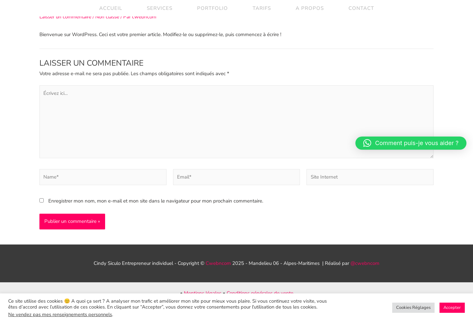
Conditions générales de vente (260, 293)
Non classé (107, 16)
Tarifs (262, 8)
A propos (310, 8)
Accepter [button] (452, 308)
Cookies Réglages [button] (413, 308)
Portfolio (212, 8)
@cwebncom (364, 263)
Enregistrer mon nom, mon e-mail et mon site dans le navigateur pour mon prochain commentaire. (155, 201)
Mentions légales (202, 293)
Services (159, 8)
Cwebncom (218, 263)
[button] (410, 143)
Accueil (110, 8)
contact (361, 8)
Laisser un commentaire (65, 16)
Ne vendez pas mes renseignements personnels (60, 314)
